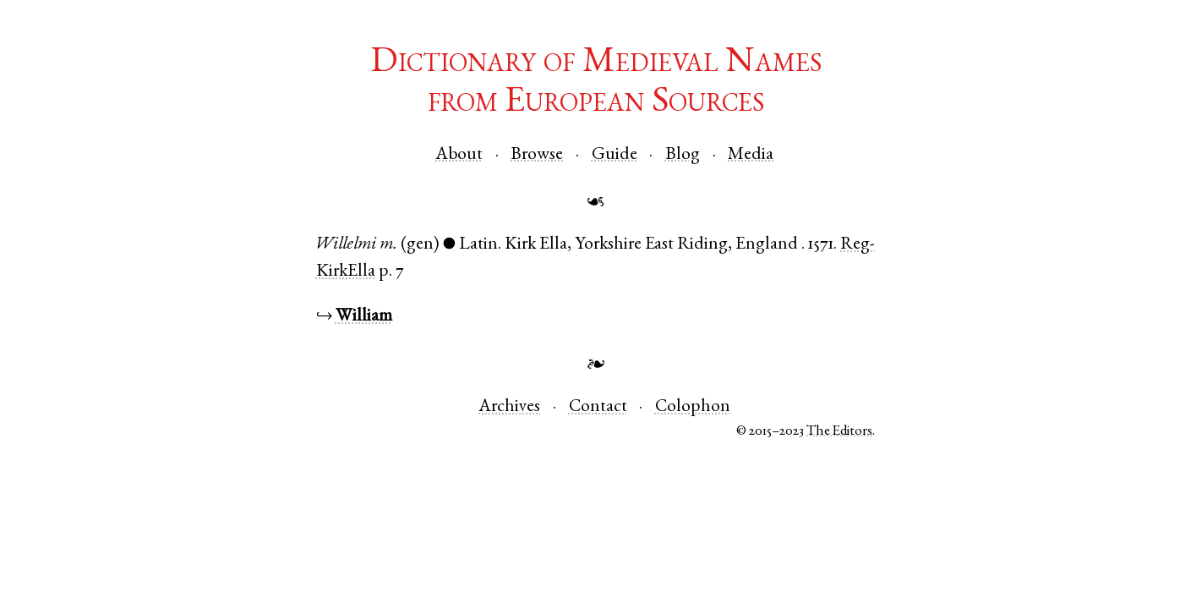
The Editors (839, 432)
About (459, 155)
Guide (614, 155)
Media (750, 155)
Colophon (692, 407)
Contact (598, 407)
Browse (537, 155)
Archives (509, 407)
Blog (682, 155)
